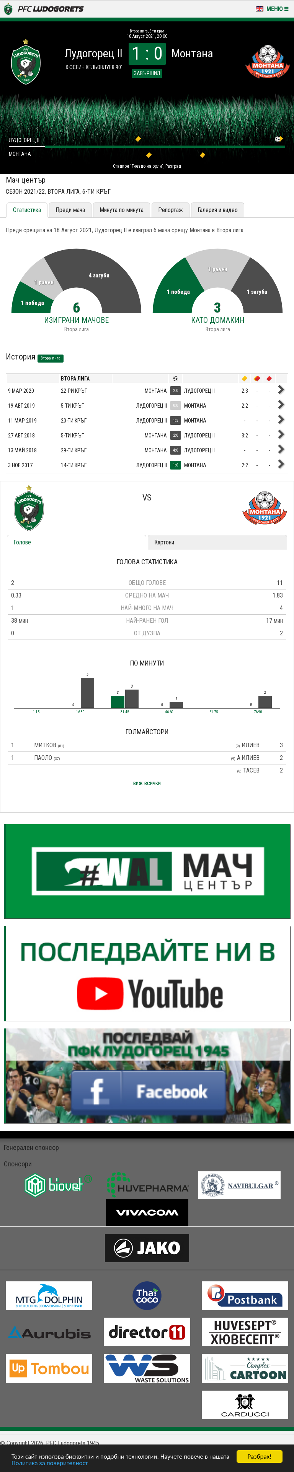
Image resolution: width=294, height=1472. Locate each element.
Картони (164, 542)
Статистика (27, 210)
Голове (22, 542)
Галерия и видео (218, 210)
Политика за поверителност (49, 1463)
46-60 (169, 712)
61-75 (213, 712)
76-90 (258, 712)
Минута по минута (122, 210)
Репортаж (170, 210)
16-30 (80, 712)
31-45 (125, 712)
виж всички (147, 783)
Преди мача (70, 210)
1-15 (36, 712)
